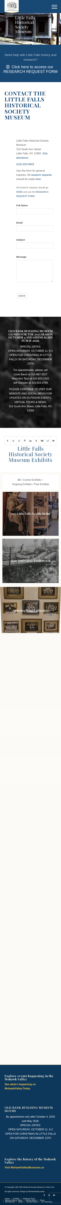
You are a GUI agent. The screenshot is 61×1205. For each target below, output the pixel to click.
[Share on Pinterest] (25, 440)
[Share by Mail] (53, 440)
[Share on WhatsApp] (19, 440)
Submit (21, 295)
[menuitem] (51, 6)
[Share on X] (13, 440)
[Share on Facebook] (7, 440)
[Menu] (51, 6)
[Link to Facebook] (44, 1195)
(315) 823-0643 (25, 164)
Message (21, 257)
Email (19, 222)
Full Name (22, 205)
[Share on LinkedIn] (30, 440)
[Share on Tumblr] (36, 440)
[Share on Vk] (42, 440)
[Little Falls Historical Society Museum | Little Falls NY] (25, 6)
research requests (41, 175)
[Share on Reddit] (47, 440)
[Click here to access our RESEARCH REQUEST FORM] (30, 63)
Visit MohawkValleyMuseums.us (24, 1167)
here (38, 179)
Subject (20, 240)
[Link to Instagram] (49, 1195)
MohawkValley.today (36, 1191)
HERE (19, 192)
